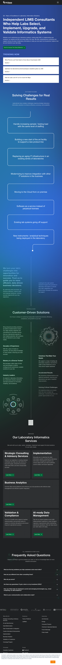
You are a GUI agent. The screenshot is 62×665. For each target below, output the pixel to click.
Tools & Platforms (26, 619)
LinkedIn (26, 652)
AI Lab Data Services (8, 623)
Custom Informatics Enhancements (11, 631)
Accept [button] (53, 661)
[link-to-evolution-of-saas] (31, 207)
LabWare (24, 621)
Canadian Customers (8, 650)
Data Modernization (7, 626)
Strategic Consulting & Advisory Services (10, 619)
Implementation (6, 634)
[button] (57, 2)
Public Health (45, 632)
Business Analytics (7, 636)
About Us (5, 652)
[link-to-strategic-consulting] (31, 141)
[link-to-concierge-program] (31, 124)
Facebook (26, 650)
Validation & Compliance (9, 639)
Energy (43, 621)
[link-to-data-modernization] (31, 221)
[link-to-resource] (31, 191)
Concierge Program (7, 642)
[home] (7, 2)
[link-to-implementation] (31, 157)
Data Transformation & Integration (11, 628)
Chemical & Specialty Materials (49, 627)
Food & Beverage (46, 629)
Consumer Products (46, 624)
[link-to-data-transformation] (31, 174)
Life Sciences (45, 619)
